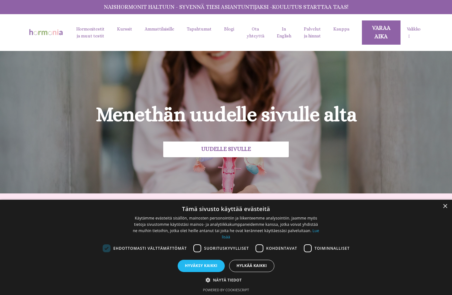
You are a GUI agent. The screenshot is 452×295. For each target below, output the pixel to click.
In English (284, 32)
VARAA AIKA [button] (381, 32)
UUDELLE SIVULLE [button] (226, 149)
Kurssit (124, 28)
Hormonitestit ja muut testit (90, 32)
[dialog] (226, 247)
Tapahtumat (199, 28)
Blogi (229, 28)
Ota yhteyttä (255, 32)
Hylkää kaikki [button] (252, 265)
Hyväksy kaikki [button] (201, 265)
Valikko (414, 32)
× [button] (445, 206)
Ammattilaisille (159, 28)
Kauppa (341, 28)
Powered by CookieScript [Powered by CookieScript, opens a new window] (226, 289)
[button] (226, 280)
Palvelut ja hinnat (312, 32)
